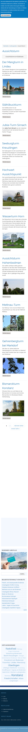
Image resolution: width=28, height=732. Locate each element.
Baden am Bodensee (7, 594)
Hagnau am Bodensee (18, 670)
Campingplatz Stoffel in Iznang (10, 585)
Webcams (5, 700)
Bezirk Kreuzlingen (11, 656)
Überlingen (13, 665)
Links (4, 696)
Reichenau (8, 675)
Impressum (5, 711)
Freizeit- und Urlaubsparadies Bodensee (13, 582)
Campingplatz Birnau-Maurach (10, 592)
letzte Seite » (15, 428)
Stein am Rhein (22, 658)
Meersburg (21, 662)
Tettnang (19, 649)
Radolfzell (11, 648)
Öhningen (21, 655)
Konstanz (17, 675)
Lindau (13, 662)
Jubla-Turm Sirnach (14, 125)
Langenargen (14, 681)
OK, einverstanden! (5, 15)
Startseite (5, 46)
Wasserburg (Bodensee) (14, 653)
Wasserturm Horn (13, 216)
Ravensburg (21, 668)
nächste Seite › (19, 425)
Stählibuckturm (11, 104)
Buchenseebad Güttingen (9, 596)
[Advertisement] (14, 26)
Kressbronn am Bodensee (13, 660)
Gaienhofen (6, 672)
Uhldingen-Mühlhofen (10, 668)
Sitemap (5, 698)
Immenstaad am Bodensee (9, 658)
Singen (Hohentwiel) (13, 651)
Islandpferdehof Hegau (8, 603)
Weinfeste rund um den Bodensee (11, 589)
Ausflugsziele (13, 46)
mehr (25, 610)
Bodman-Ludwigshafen (18, 672)
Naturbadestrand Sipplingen (9, 598)
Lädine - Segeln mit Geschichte (10, 605)
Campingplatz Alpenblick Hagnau (11, 607)
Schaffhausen (6, 670)
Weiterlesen (7, 97)
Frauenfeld (6, 662)
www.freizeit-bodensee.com (13, 728)
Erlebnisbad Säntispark (8, 601)
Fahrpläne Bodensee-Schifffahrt (10, 587)
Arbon (21, 678)
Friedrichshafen (11, 678)
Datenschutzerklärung (8, 709)
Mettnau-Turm (11, 304)
